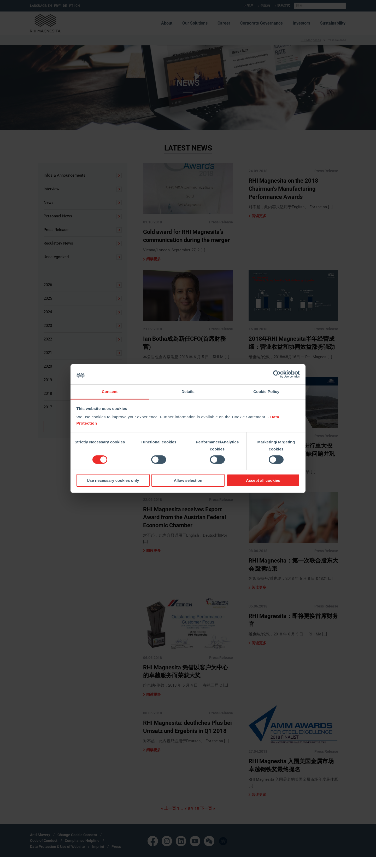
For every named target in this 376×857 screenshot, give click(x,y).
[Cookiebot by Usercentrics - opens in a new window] (277, 374)
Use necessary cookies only (113, 480)
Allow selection (188, 480)
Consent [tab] (110, 391)
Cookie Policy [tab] (266, 391)
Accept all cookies (263, 480)
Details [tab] (188, 391)
